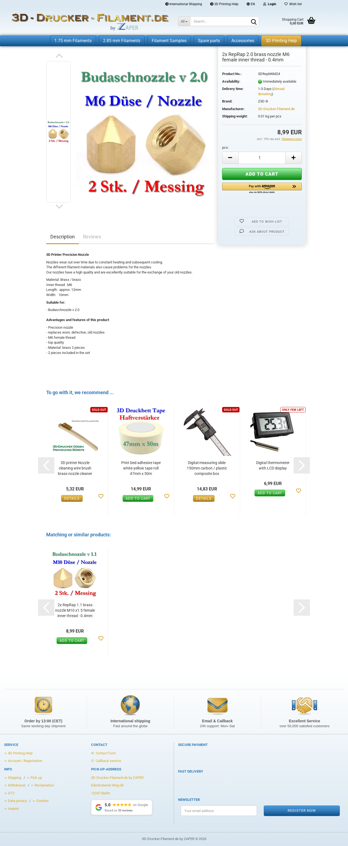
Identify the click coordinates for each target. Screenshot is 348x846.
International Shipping (183, 4)
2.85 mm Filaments (121, 40)
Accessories (242, 40)
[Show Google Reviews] (121, 807)
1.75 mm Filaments (73, 40)
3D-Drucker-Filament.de (276, 109)
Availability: (231, 81)
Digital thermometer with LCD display (273, 465)
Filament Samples (169, 40)
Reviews (92, 237)
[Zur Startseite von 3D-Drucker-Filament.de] (85, 21)
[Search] (254, 21)
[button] (262, 188)
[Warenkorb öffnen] (292, 22)
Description (62, 237)
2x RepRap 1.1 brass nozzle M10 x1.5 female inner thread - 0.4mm (75, 610)
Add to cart (138, 498)
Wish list (293, 4)
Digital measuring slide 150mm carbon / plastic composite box (207, 468)
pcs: (225, 147)
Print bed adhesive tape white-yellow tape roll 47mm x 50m (141, 468)
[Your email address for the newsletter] (219, 810)
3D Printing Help (224, 4)
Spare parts (209, 40)
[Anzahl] (261, 158)
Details (72, 498)
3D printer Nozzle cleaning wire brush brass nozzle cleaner (75, 468)
